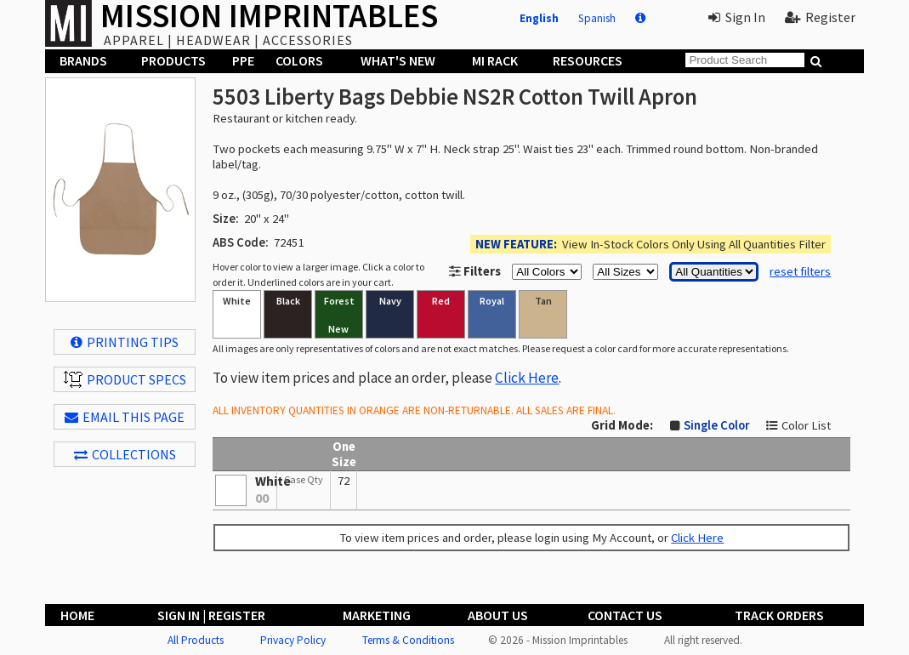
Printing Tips (125, 341)
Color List (806, 425)
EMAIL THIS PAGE (125, 416)
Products (173, 60)
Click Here (527, 377)
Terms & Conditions (408, 640)
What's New (398, 60)
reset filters (800, 271)
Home (77, 615)
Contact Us (625, 615)
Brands (83, 60)
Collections (125, 454)
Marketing (377, 615)
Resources (587, 60)
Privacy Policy (293, 640)
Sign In (736, 17)
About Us (498, 615)
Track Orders (779, 615)
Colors (299, 60)
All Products (196, 640)
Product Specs (125, 379)
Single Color (716, 425)
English (539, 18)
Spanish (597, 18)
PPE (243, 60)
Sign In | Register (211, 615)
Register (820, 17)
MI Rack (495, 60)
